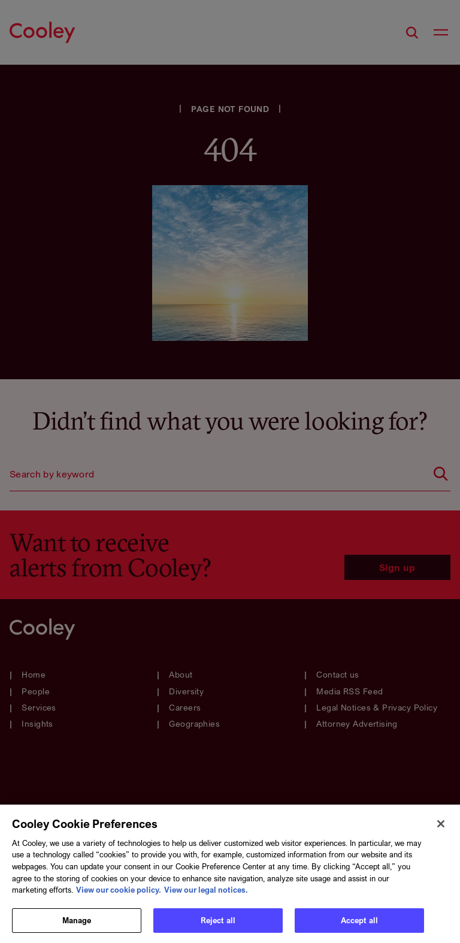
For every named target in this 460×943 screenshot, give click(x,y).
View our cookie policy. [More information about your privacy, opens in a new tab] (118, 894)
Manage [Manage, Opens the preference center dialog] (77, 925)
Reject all (218, 925)
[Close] (441, 828)
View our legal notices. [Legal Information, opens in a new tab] (206, 894)
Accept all (359, 925)
